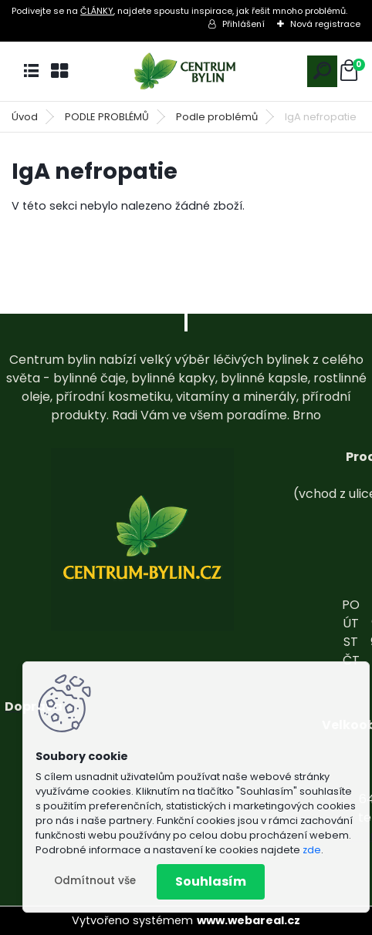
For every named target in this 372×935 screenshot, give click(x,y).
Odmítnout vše (95, 880)
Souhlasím (210, 881)
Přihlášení (243, 24)
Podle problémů (217, 116)
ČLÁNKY (96, 11)
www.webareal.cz (248, 920)
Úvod (25, 116)
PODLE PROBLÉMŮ (107, 116)
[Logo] (186, 71)
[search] (322, 70)
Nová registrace (325, 24)
